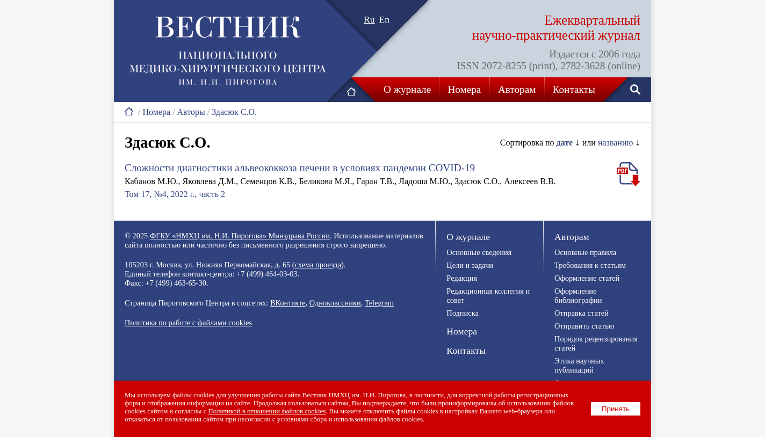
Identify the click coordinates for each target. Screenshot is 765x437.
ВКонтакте (288, 302)
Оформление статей (586, 278)
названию (615, 142)
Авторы (191, 111)
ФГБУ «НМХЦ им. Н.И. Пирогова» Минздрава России (240, 235)
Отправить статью (584, 326)
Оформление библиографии (578, 295)
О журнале (407, 89)
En (384, 19)
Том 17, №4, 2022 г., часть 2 (175, 194)
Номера (464, 89)
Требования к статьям (590, 265)
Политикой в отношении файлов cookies (267, 411)
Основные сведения (478, 252)
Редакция (461, 278)
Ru (369, 19)
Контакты (574, 89)
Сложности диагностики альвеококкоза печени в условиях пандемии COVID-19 (300, 167)
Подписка (462, 313)
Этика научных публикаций (579, 365)
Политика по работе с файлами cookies (188, 322)
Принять (616, 409)
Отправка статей (581, 313)
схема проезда (318, 264)
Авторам (517, 89)
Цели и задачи (469, 265)
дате (565, 142)
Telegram (379, 302)
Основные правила (585, 252)
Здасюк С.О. (234, 111)
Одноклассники (335, 302)
